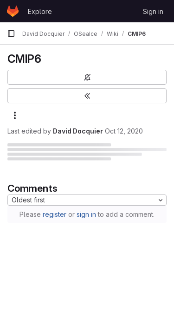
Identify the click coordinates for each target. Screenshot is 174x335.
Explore (40, 11)
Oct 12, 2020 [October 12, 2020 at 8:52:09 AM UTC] (124, 131)
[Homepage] (12, 11)
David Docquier (78, 131)
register (54, 214)
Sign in (153, 11)
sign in (86, 214)
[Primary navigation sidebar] (11, 33)
